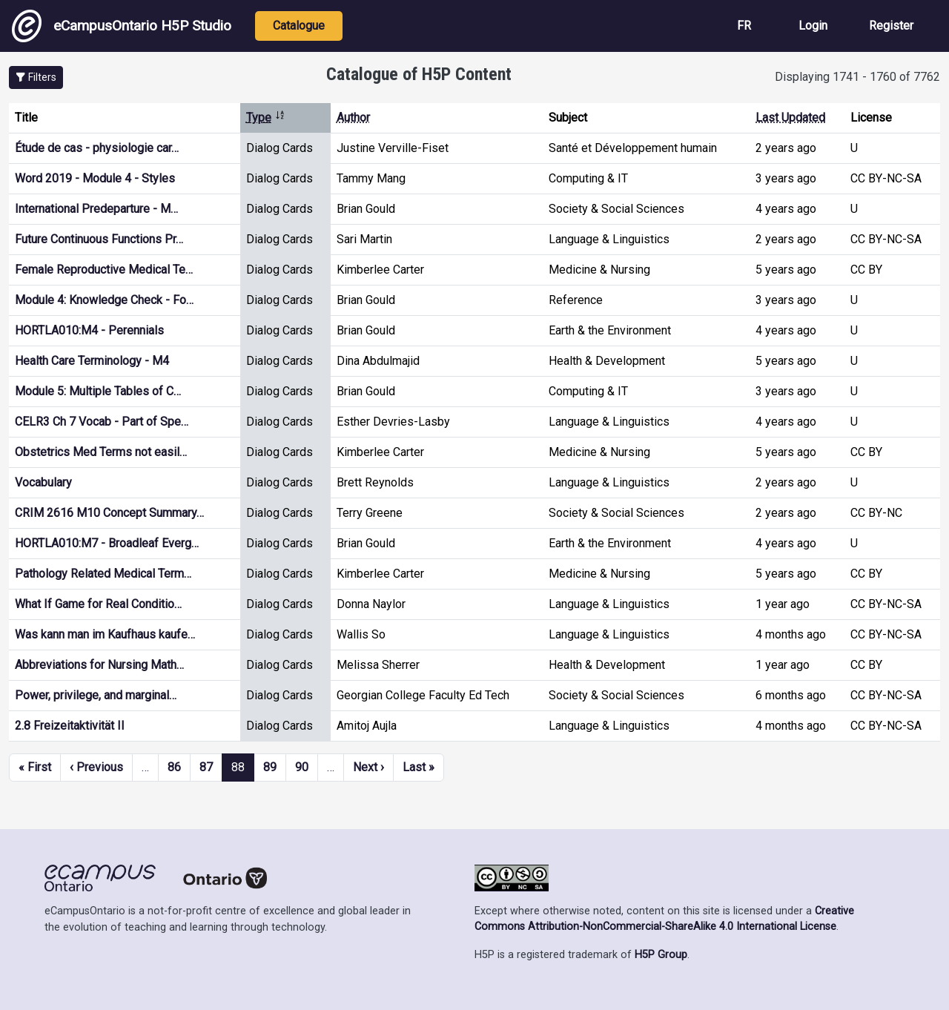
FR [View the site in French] (744, 26)
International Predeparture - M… (96, 209)
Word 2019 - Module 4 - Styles (95, 178)
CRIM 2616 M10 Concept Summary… (109, 513)
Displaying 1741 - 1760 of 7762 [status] (857, 77)
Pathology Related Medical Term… (103, 574)
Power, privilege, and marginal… (95, 695)
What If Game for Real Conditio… (98, 604)
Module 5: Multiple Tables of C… (98, 391)
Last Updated (790, 117)
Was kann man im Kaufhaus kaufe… (105, 634)
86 (174, 767)
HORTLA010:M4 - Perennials (89, 330)
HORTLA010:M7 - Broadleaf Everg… (107, 543)
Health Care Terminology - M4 (92, 361)
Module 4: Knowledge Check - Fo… (104, 300)
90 (301, 767)
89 (270, 767)
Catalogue (299, 26)
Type (265, 117)
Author (353, 117)
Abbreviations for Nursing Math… (99, 665)
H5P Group (661, 954)
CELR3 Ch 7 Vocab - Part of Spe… (101, 422)
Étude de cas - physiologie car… (97, 148)
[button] (36, 77)
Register (891, 26)
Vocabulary (43, 482)
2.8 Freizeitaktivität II (70, 726)
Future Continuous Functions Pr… (99, 239)
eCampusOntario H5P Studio (121, 26)
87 (206, 767)
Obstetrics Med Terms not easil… (101, 452)
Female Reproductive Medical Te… (104, 270)
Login (812, 26)
